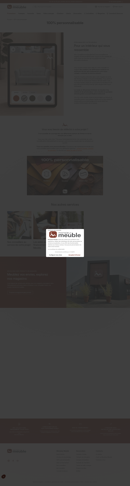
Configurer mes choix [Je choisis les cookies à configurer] (55, 255)
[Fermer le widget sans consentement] (54, 230)
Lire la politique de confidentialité (56, 249)
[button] (3, 476)
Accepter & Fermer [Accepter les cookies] (74, 255)
